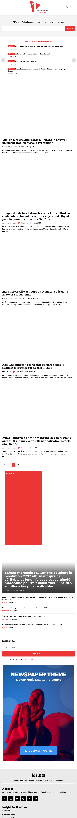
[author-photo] (16, 147)
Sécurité (5, 619)
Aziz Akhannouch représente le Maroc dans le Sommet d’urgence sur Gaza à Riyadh (33, 366)
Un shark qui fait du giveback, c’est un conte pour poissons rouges (39, 46)
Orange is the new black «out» (26, 61)
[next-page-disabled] (74, 60)
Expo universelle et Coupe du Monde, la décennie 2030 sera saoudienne (35, 293)
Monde (4, 602)
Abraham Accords (9, 223)
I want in (38, 654)
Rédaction (22, 147)
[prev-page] (3, 60)
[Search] (70, 28)
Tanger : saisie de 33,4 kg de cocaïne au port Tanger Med (24, 616)
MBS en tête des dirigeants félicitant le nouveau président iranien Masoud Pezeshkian (34, 141)
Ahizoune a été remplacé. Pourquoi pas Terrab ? (32, 54)
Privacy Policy (28, 659)
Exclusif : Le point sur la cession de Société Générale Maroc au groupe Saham (37, 70)
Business (5, 611)
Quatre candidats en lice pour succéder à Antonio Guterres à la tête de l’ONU (32, 624)
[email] (38, 647)
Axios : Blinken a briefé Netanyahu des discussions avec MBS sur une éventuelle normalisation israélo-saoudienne (37, 441)
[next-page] (23, 465)
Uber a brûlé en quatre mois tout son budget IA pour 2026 (25, 608)
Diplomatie (6, 372)
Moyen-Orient (7, 147)
